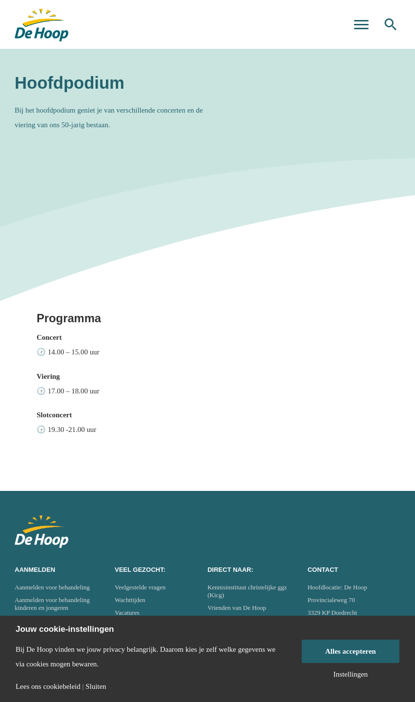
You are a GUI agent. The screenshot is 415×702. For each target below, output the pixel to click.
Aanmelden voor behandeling (52, 587)
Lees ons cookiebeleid (48, 686)
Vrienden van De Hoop (237, 607)
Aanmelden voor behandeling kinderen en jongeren (52, 603)
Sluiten (95, 686)
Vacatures (127, 612)
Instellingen (350, 674)
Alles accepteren (350, 651)
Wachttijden (130, 600)
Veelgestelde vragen (140, 587)
